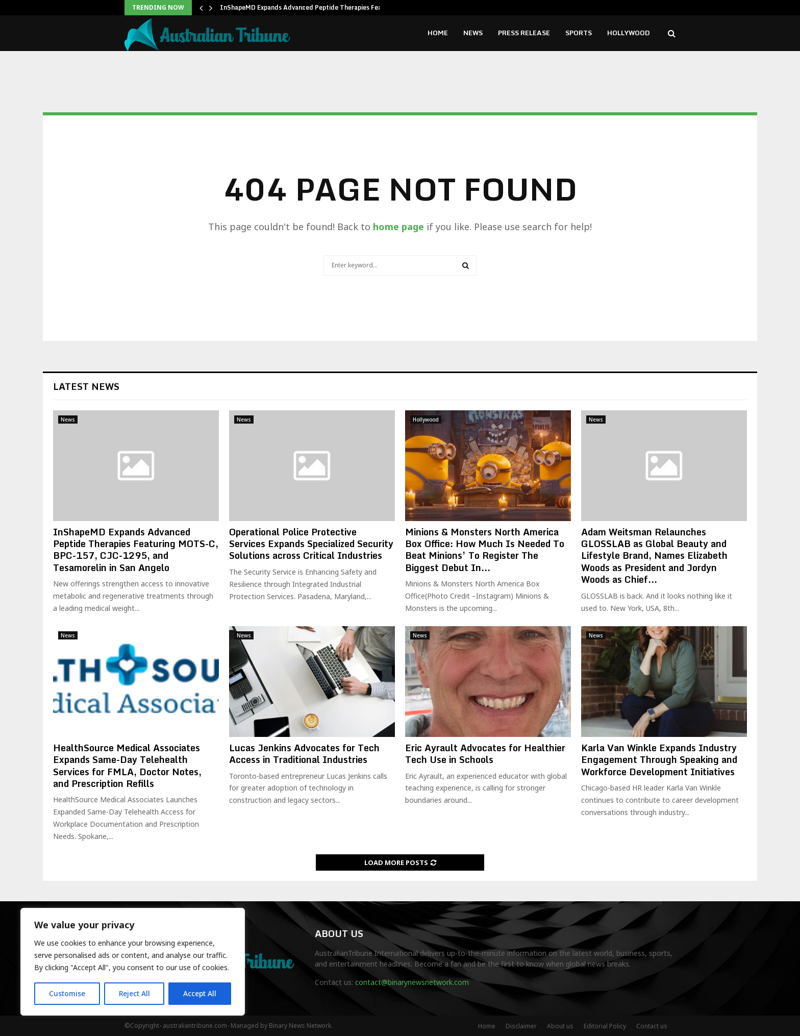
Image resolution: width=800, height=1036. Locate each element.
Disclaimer (521, 1026)
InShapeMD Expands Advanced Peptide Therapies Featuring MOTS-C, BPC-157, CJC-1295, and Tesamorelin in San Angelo (135, 549)
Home (438, 32)
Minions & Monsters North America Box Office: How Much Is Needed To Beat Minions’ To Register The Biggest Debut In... (484, 549)
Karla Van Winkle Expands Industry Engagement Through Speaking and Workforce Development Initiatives (659, 759)
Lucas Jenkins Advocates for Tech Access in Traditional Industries (304, 753)
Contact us (651, 1026)
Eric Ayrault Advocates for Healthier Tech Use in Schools (485, 753)
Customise (67, 993)
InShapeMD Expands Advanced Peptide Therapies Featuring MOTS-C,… (328, 7)
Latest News (86, 386)
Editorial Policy (605, 1026)
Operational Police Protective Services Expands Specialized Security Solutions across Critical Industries (311, 543)
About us (560, 1026)
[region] (132, 962)
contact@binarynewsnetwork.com (412, 982)
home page (398, 226)
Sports (578, 32)
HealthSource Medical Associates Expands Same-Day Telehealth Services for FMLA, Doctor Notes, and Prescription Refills (127, 765)
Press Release (524, 32)
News (473, 32)
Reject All (134, 993)
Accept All (200, 993)
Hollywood (628, 32)
